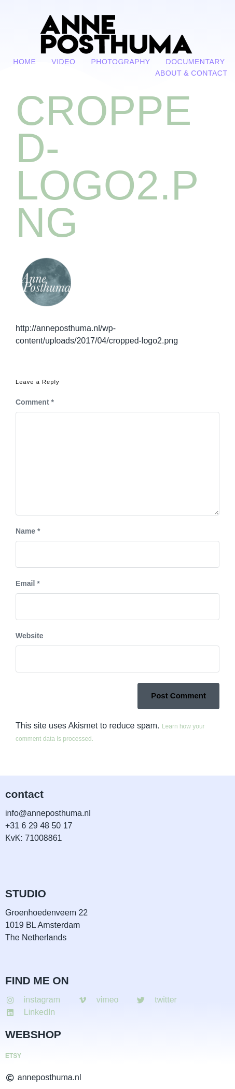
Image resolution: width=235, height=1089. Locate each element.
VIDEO (63, 62)
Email (28, 583)
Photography (120, 62)
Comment (35, 402)
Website (29, 636)
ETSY (13, 1055)
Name (28, 531)
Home (24, 62)
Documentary (195, 62)
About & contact (191, 73)
